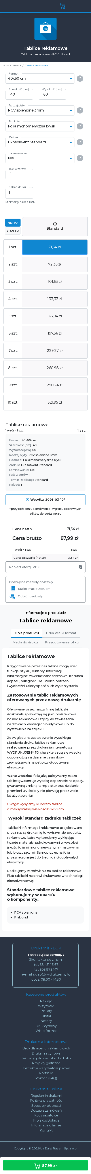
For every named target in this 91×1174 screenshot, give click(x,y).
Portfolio (46, 1073)
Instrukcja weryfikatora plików (46, 1068)
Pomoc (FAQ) (46, 1078)
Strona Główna (12, 65)
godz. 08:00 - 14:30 (46, 980)
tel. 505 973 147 (46, 970)
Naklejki (46, 1001)
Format (14, 73)
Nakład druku (17, 187)
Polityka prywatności (46, 1101)
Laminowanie (18, 153)
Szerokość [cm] (19, 89)
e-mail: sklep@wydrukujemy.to (46, 974)
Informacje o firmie (46, 1125)
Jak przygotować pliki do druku (46, 1058)
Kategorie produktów (46, 994)
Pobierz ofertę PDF (45, 567)
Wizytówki (46, 1006)
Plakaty (46, 1011)
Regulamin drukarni (46, 1096)
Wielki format (46, 1031)
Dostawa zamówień (46, 1110)
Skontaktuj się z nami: (46, 960)
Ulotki (46, 1016)
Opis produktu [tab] (27, 633)
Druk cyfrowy (46, 1026)
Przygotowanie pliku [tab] (62, 642)
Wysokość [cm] (52, 89)
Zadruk (13, 137)
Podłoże (14, 121)
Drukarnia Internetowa (46, 1041)
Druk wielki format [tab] (61, 633)
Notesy (46, 1021)
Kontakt (46, 1130)
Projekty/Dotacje (46, 1120)
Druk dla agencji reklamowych (46, 1048)
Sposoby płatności (46, 1106)
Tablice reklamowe (36, 65)
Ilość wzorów (17, 169)
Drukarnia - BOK (46, 948)
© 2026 (29, 1148)
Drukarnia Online (46, 1089)
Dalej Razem (61, 1148)
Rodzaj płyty (17, 105)
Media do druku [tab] (25, 642)
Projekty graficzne (46, 1063)
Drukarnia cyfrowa (46, 1053)
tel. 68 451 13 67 (46, 965)
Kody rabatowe (46, 1115)
